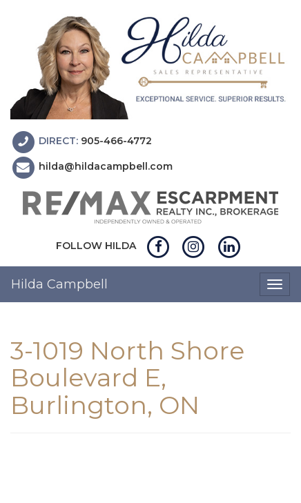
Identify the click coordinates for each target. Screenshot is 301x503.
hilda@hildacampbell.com (106, 167)
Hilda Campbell (59, 284)
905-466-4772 (116, 141)
